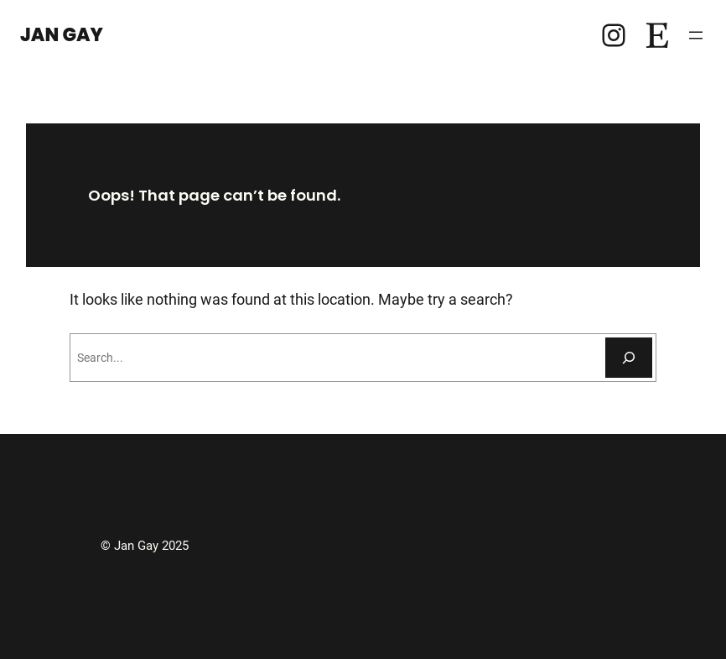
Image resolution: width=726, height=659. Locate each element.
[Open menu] (696, 35)
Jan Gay (61, 35)
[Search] (628, 357)
